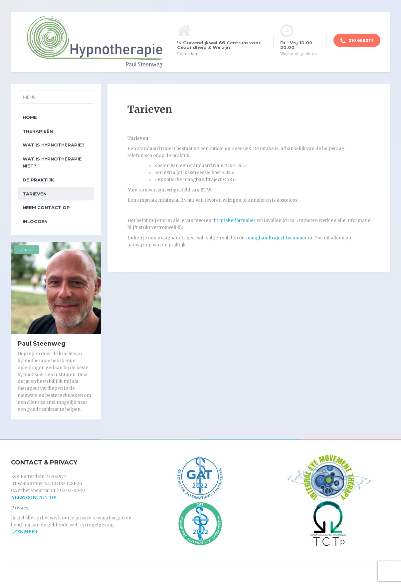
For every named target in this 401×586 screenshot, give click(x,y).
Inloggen (35, 221)
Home (30, 117)
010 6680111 (356, 41)
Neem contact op (46, 207)
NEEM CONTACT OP (34, 497)
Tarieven (35, 193)
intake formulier (237, 220)
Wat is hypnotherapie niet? (52, 162)
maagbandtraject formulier (276, 238)
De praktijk (38, 179)
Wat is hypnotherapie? (54, 144)
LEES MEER (24, 532)
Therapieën (38, 131)
